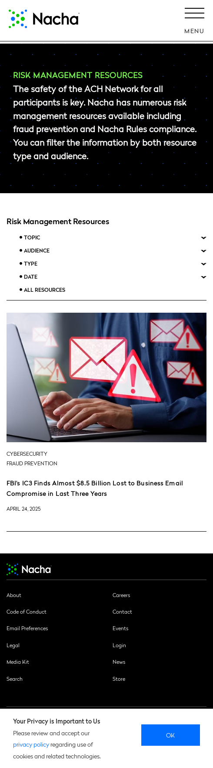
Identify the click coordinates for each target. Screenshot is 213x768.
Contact (122, 611)
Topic (32, 237)
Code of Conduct (27, 611)
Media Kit (18, 661)
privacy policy (31, 744)
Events (120, 628)
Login (119, 645)
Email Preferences (27, 628)
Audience (37, 250)
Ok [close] (170, 735)
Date (30, 276)
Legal (13, 645)
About (14, 594)
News (119, 661)
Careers (121, 594)
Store (119, 678)
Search (15, 678)
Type (30, 263)
